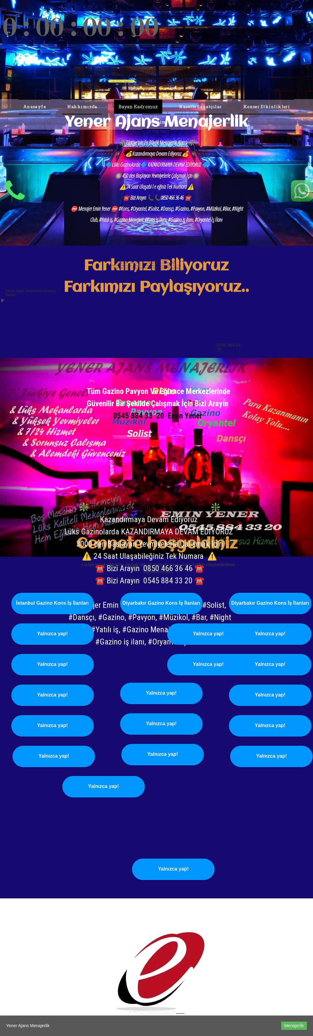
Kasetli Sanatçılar (200, 107)
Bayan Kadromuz (138, 107)
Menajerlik (294, 1025)
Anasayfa (34, 107)
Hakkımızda (82, 107)
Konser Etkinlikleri (266, 107)
